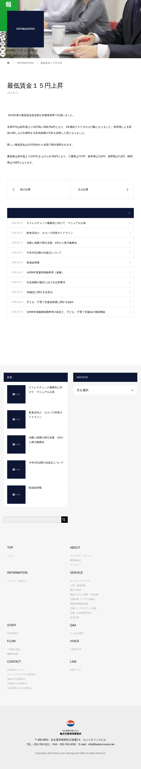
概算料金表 (12, 654)
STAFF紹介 (12, 633)
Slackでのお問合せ (16, 679)
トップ (10, 555)
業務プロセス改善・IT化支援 (84, 594)
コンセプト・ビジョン (81, 555)
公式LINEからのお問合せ (19, 688)
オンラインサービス (80, 581)
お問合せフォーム (16, 670)
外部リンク (75, 670)
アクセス (74, 565)
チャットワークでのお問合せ (21, 674)
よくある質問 (76, 633)
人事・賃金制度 (78, 585)
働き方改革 (75, 590)
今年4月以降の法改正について (46, 462)
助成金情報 (35, 487)
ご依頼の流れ (13, 649)
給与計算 (74, 617)
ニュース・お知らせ (17, 581)
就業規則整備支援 (79, 603)
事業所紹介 (75, 560)
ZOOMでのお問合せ (17, 683)
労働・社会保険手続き (81, 613)
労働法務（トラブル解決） (83, 599)
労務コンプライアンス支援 (83, 608)
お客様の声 (75, 649)
